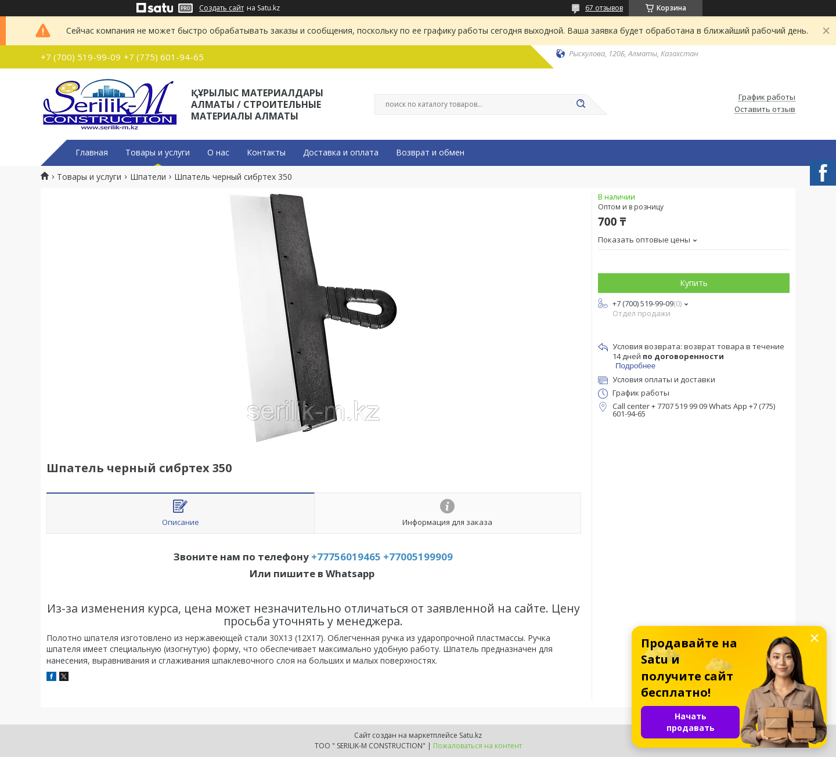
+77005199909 (418, 556)
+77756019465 (346, 556)
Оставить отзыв (764, 110)
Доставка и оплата (341, 152)
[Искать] (580, 104)
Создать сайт (221, 8)
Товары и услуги (157, 152)
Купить (694, 282)
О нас (218, 152)
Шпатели (148, 177)
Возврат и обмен (430, 152)
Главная (91, 152)
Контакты (266, 152)
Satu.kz (470, 735)
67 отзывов (604, 8)
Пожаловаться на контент (477, 746)
